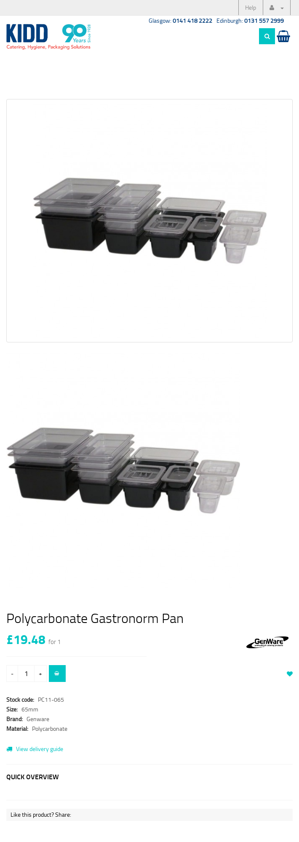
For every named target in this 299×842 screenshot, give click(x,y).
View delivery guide (34, 749)
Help (250, 7)
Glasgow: (180, 20)
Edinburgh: (250, 20)
